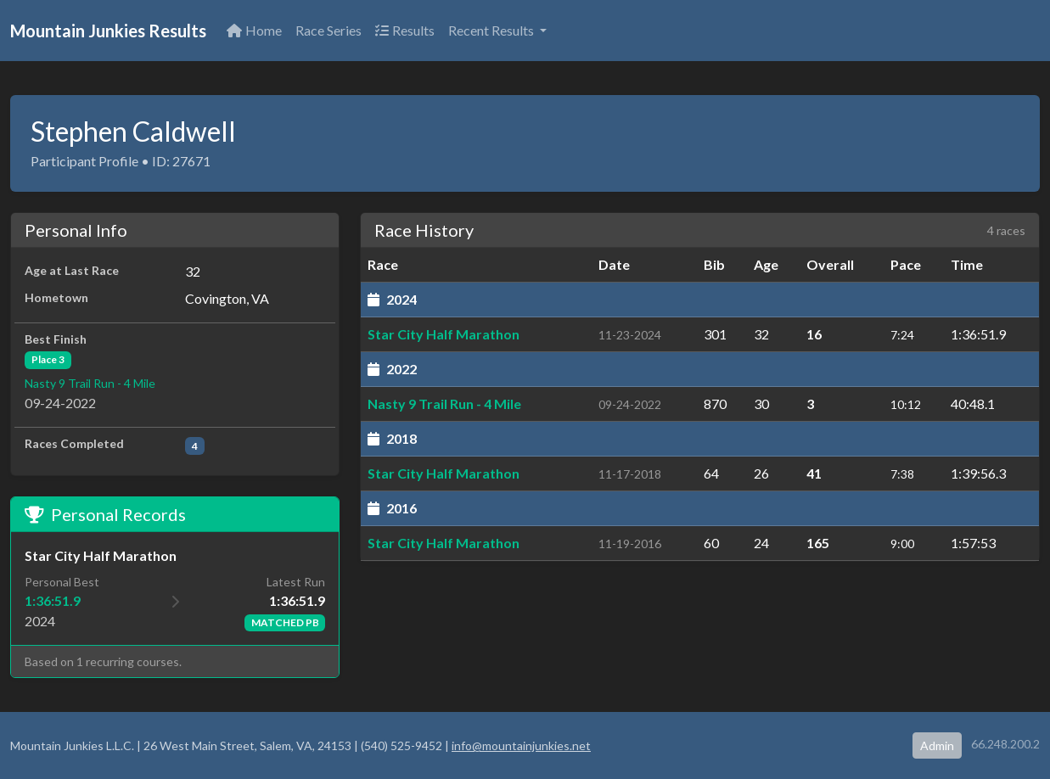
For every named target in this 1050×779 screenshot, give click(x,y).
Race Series (328, 30)
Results (405, 30)
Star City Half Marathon (443, 334)
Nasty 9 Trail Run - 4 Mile (90, 383)
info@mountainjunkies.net (521, 745)
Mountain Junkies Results (108, 30)
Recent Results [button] (492, 30)
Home (254, 30)
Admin (937, 745)
